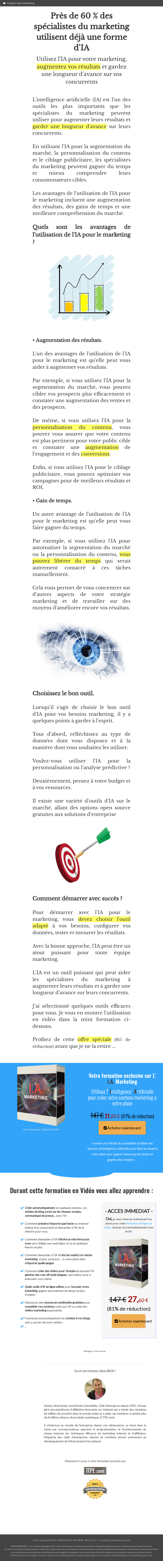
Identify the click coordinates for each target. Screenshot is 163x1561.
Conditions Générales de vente (115, 1540)
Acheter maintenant (122, 1127)
